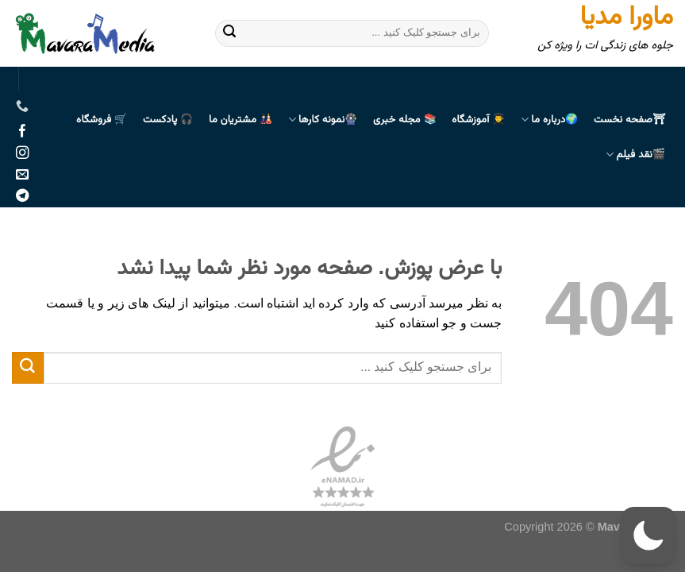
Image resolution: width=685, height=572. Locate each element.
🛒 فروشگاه (102, 120)
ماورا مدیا (626, 17)
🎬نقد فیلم (635, 155)
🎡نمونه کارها (323, 120)
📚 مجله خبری (405, 120)
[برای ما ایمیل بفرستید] (22, 175)
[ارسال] (229, 33)
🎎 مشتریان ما (240, 120)
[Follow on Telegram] (22, 196)
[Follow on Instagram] (22, 153)
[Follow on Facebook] (22, 132)
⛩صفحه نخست (629, 120)
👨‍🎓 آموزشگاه (478, 120)
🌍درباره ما (550, 120)
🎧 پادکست (168, 120)
